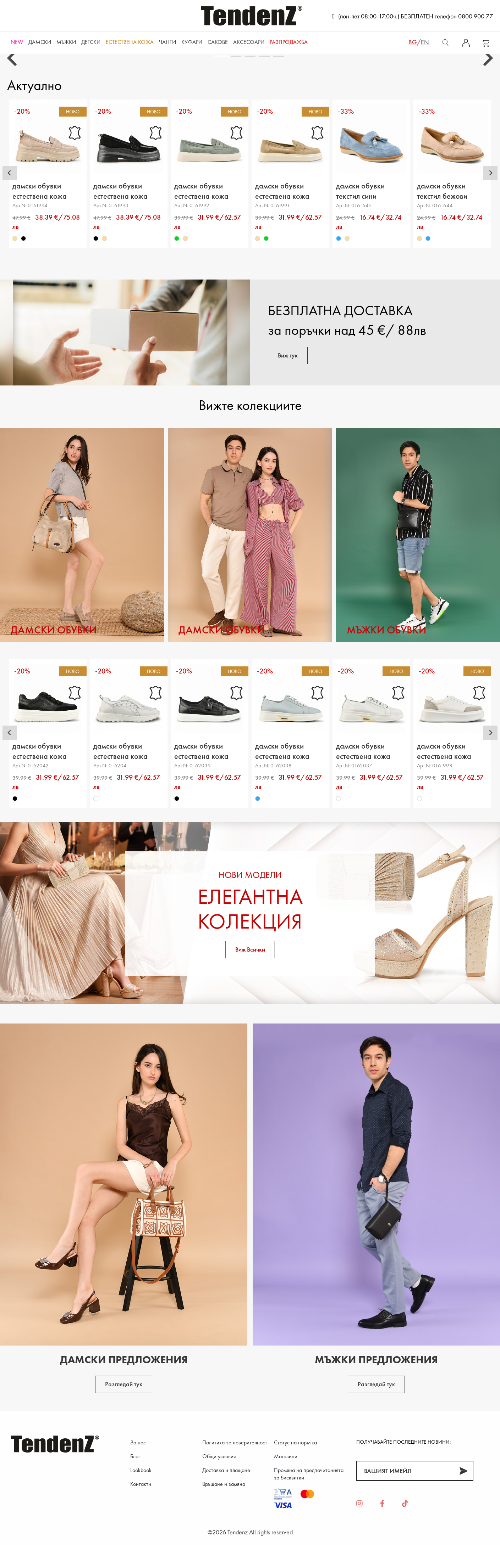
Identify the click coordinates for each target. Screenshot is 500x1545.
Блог (135, 1456)
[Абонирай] (463, 1471)
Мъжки (66, 42)
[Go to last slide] (13, 58)
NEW (17, 42)
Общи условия (219, 1456)
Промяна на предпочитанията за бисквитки (309, 1473)
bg (412, 42)
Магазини (285, 1456)
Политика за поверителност (234, 1442)
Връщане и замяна (223, 1484)
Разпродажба (289, 42)
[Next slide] (486, 58)
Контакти (140, 1484)
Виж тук (288, 355)
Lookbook (141, 1470)
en (425, 42)
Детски (90, 42)
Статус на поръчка (295, 1442)
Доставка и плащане (226, 1470)
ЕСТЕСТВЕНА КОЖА (130, 42)
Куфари (191, 42)
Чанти (167, 42)
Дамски (39, 42)
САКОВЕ (218, 42)
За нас (138, 1442)
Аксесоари (248, 42)
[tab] (221, 56)
